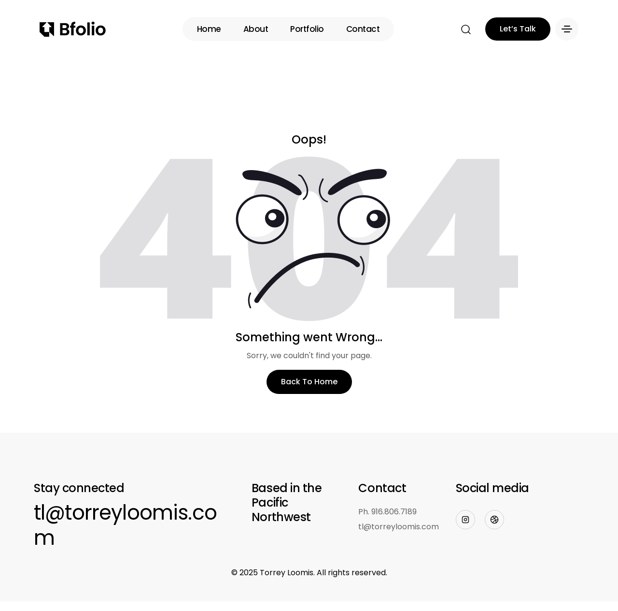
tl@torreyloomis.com (125, 525)
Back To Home (309, 381)
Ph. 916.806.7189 (387, 511)
